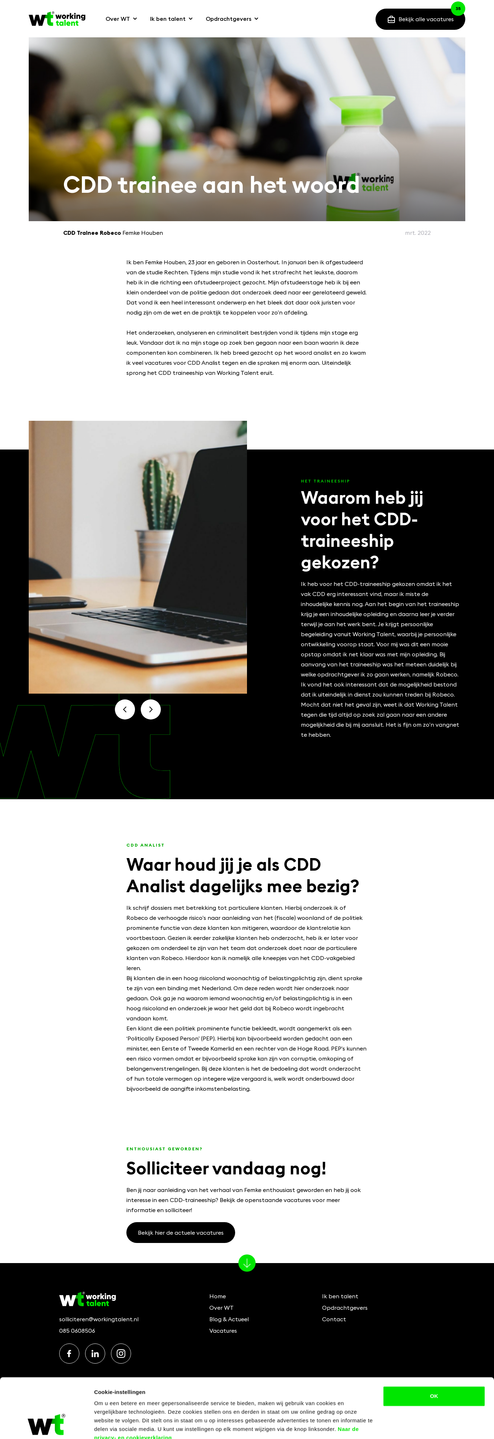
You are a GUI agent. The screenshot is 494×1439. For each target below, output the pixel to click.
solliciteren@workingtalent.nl (99, 1319)
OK (434, 1363)
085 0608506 (77, 1330)
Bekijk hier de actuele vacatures (181, 1232)
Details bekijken (114, 1425)
